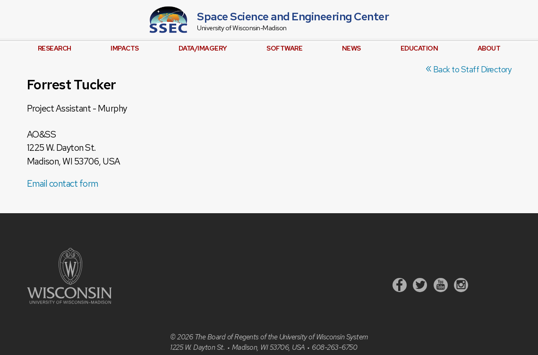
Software (284, 48)
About (489, 48)
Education (419, 48)
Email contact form (62, 184)
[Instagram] (461, 286)
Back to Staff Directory (469, 69)
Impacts (125, 48)
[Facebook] (400, 286)
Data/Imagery (203, 48)
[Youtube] (441, 286)
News (351, 48)
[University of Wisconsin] (69, 301)
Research (54, 48)
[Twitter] (420, 286)
